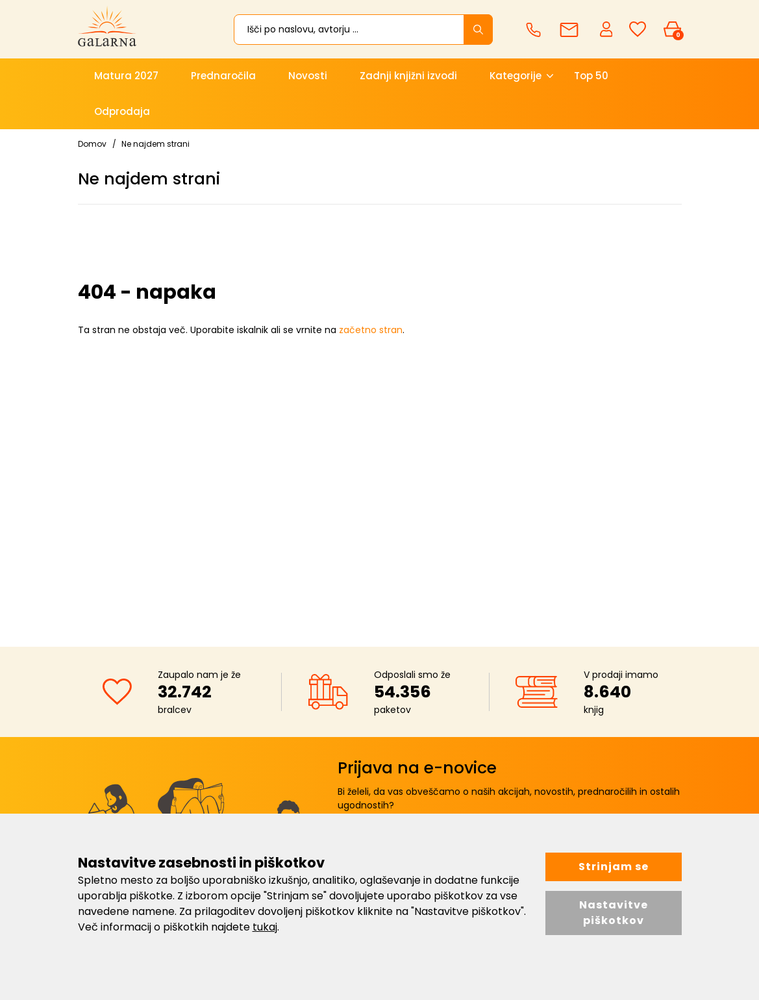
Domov (92, 143)
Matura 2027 (126, 75)
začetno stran (371, 329)
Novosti (307, 75)
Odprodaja (122, 111)
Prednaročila (223, 75)
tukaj (265, 926)
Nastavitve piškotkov (613, 912)
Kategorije (515, 75)
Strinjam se (614, 866)
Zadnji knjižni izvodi (408, 75)
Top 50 (591, 75)
